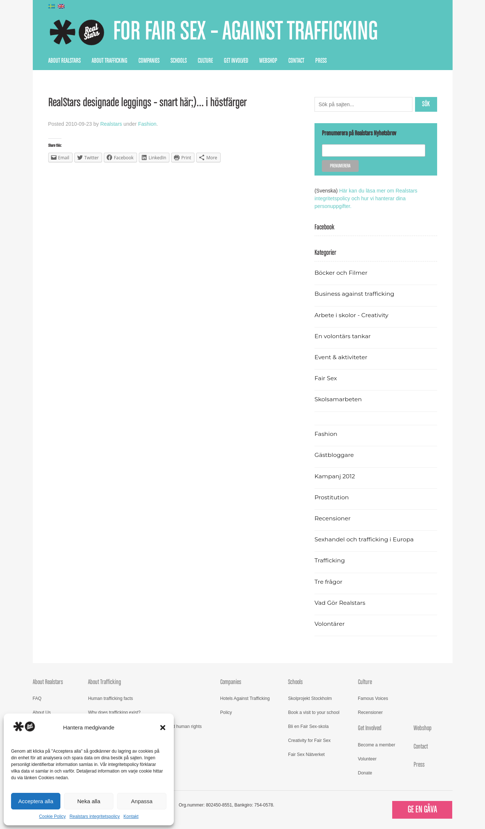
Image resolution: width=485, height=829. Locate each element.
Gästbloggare (334, 454)
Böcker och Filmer (341, 272)
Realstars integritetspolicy (95, 816)
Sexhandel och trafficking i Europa (364, 539)
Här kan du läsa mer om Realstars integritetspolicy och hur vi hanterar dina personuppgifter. (365, 198)
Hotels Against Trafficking (245, 698)
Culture (205, 61)
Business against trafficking (354, 293)
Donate (365, 773)
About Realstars (64, 61)
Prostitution (331, 497)
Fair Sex (325, 378)
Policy (226, 712)
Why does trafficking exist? (114, 712)
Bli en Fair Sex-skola (308, 726)
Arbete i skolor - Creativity (351, 315)
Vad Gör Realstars (339, 602)
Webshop (268, 61)
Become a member (376, 745)
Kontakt (130, 816)
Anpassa (141, 801)
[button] (162, 727)
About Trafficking (109, 61)
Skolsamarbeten (338, 399)
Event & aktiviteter (341, 357)
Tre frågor (328, 581)
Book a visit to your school (313, 712)
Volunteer (367, 759)
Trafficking (329, 560)
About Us (42, 712)
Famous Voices (373, 698)
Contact (296, 61)
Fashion (147, 124)
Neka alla (89, 801)
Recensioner (332, 518)
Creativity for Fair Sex (309, 740)
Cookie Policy (52, 816)
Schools (179, 61)
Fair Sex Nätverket (306, 754)
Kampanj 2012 (334, 476)
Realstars (111, 124)
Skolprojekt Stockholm (310, 698)
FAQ (37, 698)
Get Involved (236, 61)
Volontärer (329, 623)
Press (321, 61)
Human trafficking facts (110, 698)
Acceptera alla (35, 801)
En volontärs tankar (342, 336)
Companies (148, 61)
